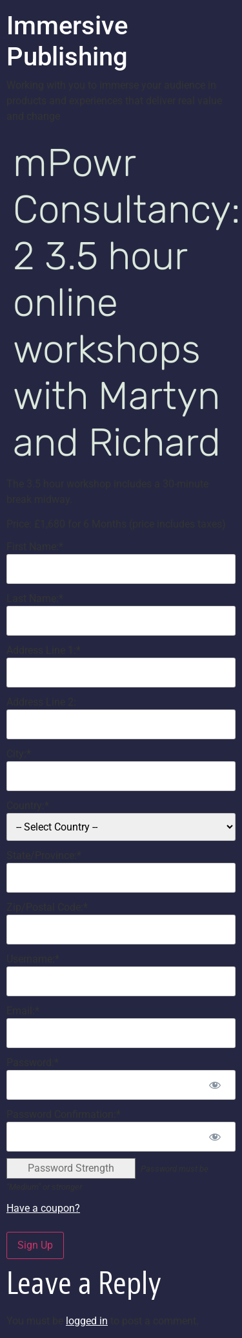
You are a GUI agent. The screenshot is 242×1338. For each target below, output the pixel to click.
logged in (87, 1321)
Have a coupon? (43, 1208)
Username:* (32, 959)
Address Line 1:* (43, 650)
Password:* (32, 1062)
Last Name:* (34, 598)
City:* (18, 754)
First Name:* (34, 547)
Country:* (27, 805)
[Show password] (215, 1085)
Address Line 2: (41, 702)
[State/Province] (121, 878)
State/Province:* (43, 855)
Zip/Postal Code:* (47, 907)
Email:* (22, 1011)
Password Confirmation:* (63, 1114)
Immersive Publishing (67, 41)
